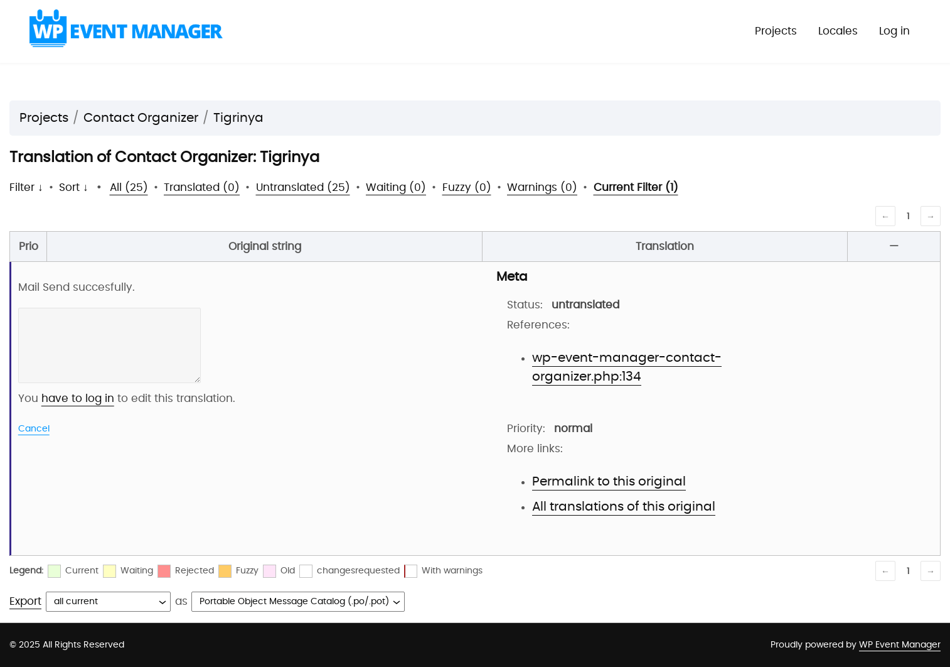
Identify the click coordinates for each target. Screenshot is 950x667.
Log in (894, 31)
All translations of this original (623, 507)
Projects (776, 31)
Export (25, 601)
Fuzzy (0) (466, 187)
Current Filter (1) (636, 187)
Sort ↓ (73, 187)
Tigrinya (238, 118)
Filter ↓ (26, 187)
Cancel (34, 429)
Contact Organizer (140, 118)
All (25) (129, 187)
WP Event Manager (900, 645)
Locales (838, 31)
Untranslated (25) (303, 187)
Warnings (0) (542, 187)
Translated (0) (202, 187)
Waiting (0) (396, 187)
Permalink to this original (609, 481)
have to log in (77, 398)
